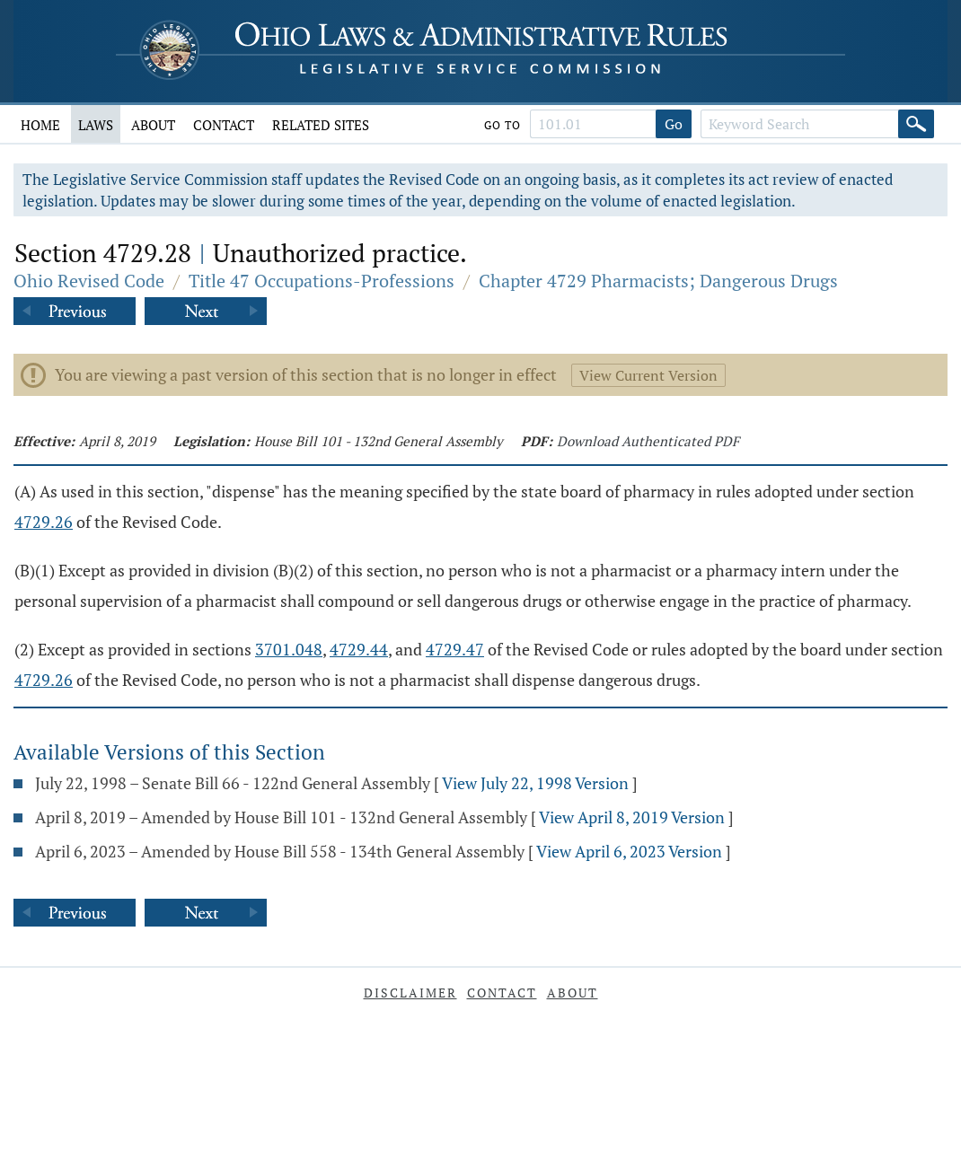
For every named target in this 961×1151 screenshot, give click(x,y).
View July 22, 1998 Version (535, 783)
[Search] (916, 124)
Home (40, 125)
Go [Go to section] (674, 124)
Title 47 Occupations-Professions (321, 280)
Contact (223, 125)
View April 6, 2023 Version (629, 851)
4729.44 (359, 649)
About (153, 125)
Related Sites (320, 125)
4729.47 (455, 649)
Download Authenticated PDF (648, 441)
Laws (95, 125)
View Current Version (648, 375)
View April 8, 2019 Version (632, 817)
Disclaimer (410, 992)
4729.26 (43, 521)
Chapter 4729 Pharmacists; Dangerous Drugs (658, 280)
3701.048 (288, 649)
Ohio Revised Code (88, 280)
